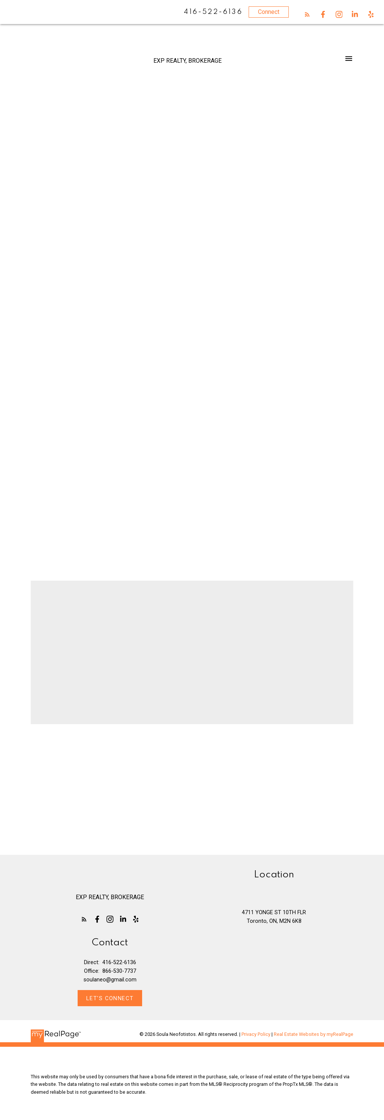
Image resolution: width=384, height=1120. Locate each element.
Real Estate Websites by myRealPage (313, 1034)
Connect (268, 11)
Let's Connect (110, 998)
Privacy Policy (256, 1034)
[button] (307, 14)
